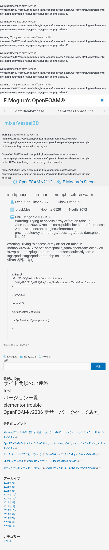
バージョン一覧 (20, 398)
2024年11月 (10, 498)
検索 (5, 360)
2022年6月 (9, 522)
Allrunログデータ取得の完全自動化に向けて (27, 432)
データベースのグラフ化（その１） (22, 454)
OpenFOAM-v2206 (13, 460)
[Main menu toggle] (102, 100)
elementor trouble (22, 405)
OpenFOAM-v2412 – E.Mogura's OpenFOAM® (71, 454)
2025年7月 (9, 482)
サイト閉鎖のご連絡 (25, 383)
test (7, 390)
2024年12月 (10, 494)
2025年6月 (9, 486)
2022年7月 (9, 518)
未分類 (7, 541)
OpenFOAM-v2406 (13, 443)
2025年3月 (9, 490)
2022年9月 (9, 514)
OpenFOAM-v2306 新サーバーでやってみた (51, 412)
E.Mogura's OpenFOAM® (34, 100)
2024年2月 (9, 502)
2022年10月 (10, 510)
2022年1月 (9, 526)
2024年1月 (9, 506)
